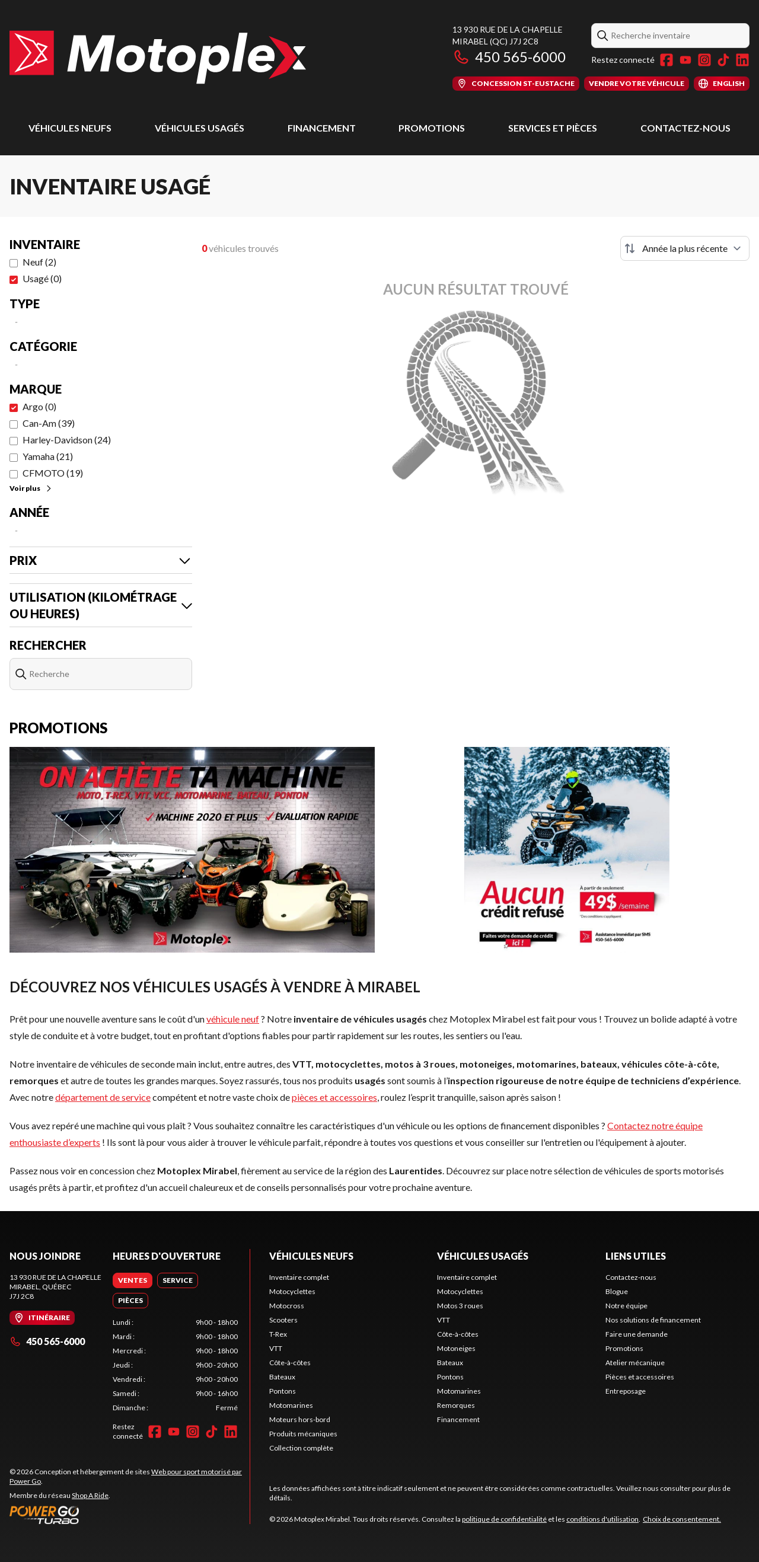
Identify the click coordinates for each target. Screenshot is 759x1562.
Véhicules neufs (69, 127)
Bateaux (282, 1376)
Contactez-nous (685, 127)
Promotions (431, 127)
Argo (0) (39, 406)
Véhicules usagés (199, 127)
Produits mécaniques (303, 1433)
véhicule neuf (232, 1018)
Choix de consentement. (682, 1519)
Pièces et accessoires (639, 1376)
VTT (275, 1348)
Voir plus (31, 488)
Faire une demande (636, 1334)
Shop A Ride (90, 1495)
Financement (322, 127)
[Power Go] (129, 1514)
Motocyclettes (292, 1291)
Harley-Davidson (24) (67, 439)
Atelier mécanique (635, 1362)
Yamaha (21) (48, 456)
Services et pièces (552, 127)
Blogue (616, 1291)
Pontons (282, 1391)
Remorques (456, 1405)
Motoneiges (456, 1348)
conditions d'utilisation (602, 1519)
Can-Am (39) (49, 423)
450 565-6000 (509, 56)
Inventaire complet (299, 1277)
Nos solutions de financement (653, 1319)
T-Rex (278, 1334)
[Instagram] (704, 60)
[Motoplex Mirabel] (157, 57)
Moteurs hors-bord (299, 1419)
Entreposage (625, 1391)
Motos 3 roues (460, 1305)
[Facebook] (666, 60)
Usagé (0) (42, 278)
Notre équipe (626, 1305)
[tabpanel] (175, 1365)
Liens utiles (635, 1255)
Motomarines (291, 1405)
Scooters (283, 1319)
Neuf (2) (39, 261)
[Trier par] (685, 248)
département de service (103, 1097)
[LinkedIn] (742, 60)
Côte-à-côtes (290, 1362)
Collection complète (301, 1447)
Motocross (286, 1305)
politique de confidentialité (504, 1519)
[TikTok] (723, 60)
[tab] (132, 1280)
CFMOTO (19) (53, 472)
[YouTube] (685, 60)
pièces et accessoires (334, 1097)
